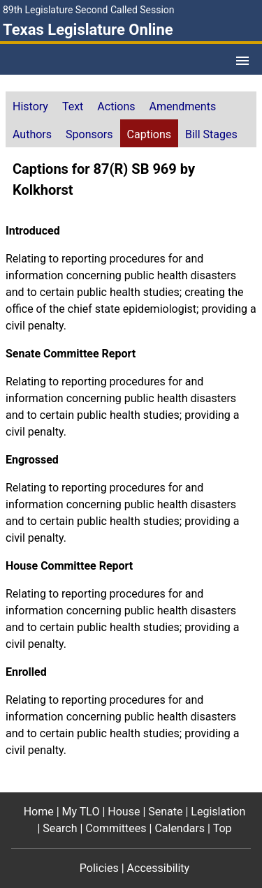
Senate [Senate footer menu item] (165, 811)
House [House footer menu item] (124, 811)
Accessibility (158, 868)
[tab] (30, 105)
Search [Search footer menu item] (60, 828)
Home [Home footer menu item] (39, 811)
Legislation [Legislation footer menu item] (218, 811)
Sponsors (89, 134)
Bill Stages (211, 134)
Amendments (183, 106)
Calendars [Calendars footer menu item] (179, 828)
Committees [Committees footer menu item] (115, 828)
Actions (116, 106)
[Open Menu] (242, 61)
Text (72, 106)
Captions (149, 134)
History (30, 106)
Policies (99, 868)
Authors (32, 134)
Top (222, 828)
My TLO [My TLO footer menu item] (81, 811)
